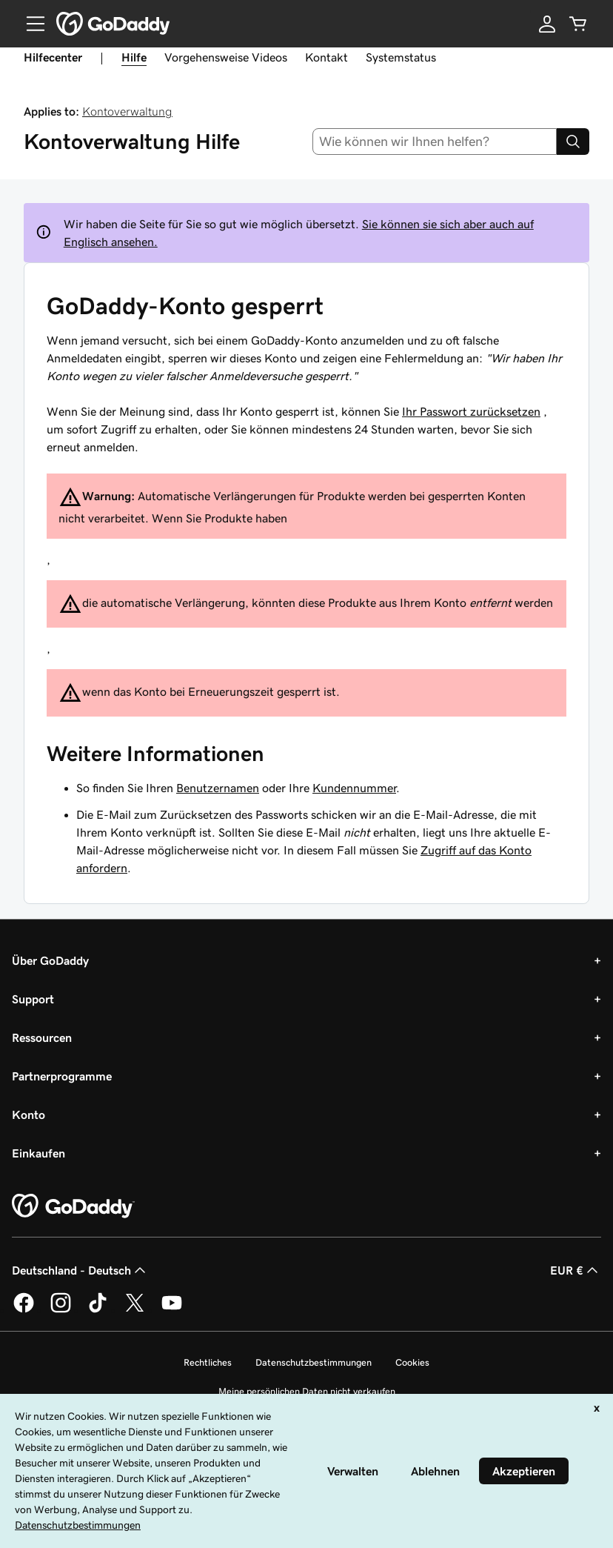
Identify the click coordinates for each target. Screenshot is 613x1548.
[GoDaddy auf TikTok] (98, 1310)
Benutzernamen (217, 788)
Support (33, 999)
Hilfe (134, 57)
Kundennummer (354, 788)
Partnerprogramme (62, 1076)
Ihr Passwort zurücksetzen (471, 411)
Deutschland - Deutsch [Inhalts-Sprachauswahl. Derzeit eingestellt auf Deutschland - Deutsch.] (80, 1270)
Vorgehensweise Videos (225, 57)
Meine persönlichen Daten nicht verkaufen (306, 1391)
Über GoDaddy (50, 960)
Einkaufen (38, 1153)
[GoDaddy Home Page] (73, 1206)
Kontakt (326, 57)
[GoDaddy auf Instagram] (61, 1310)
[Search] (573, 141)
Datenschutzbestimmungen (313, 1362)
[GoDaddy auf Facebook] (24, 1310)
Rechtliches (208, 1362)
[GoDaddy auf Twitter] (135, 1310)
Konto (28, 1114)
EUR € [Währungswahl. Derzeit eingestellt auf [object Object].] (575, 1270)
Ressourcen (42, 1037)
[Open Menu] (30, 24)
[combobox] (435, 141)
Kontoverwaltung (127, 111)
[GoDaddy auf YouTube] (172, 1310)
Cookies (412, 1362)
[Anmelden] (547, 24)
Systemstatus (401, 57)
